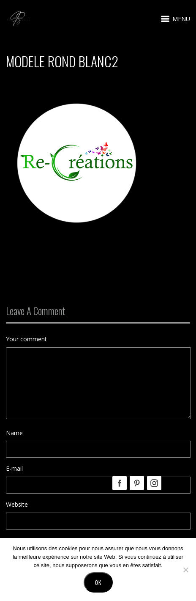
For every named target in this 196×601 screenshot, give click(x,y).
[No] (185, 569)
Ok (98, 582)
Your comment (26, 339)
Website (17, 504)
